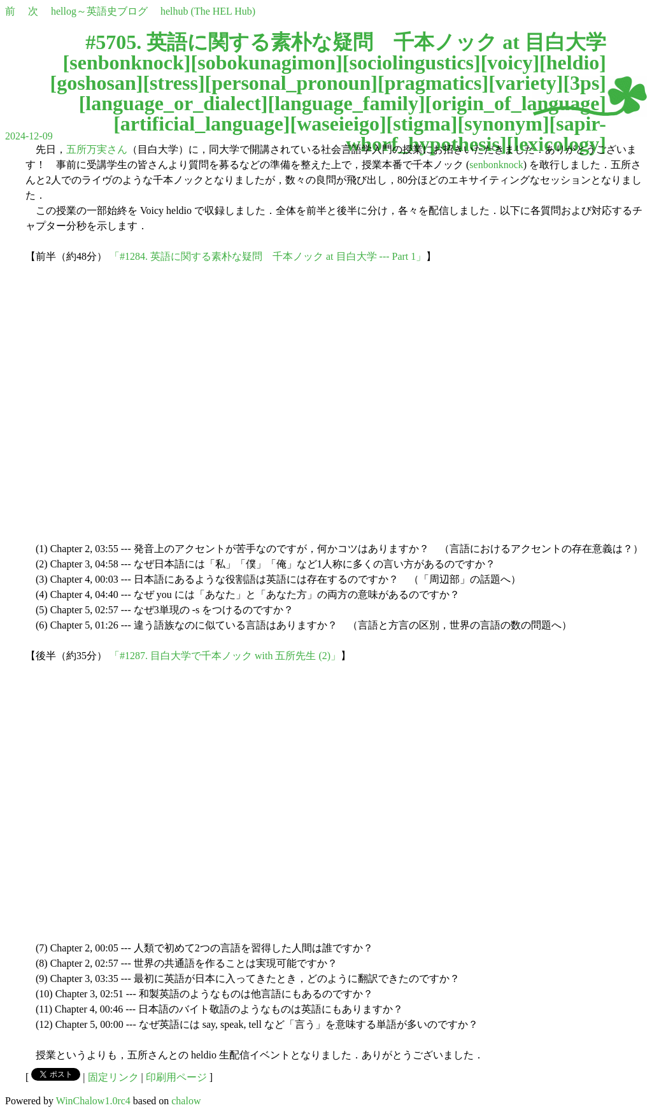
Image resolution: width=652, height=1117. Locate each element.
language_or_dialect (173, 103)
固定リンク (113, 1077)
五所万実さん (96, 149)
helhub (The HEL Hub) (207, 11)
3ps (584, 82)
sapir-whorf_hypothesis (476, 133)
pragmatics (433, 82)
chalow (186, 1100)
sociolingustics (411, 62)
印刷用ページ (176, 1077)
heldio (573, 62)
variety (525, 82)
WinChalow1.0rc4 (93, 1100)
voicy (509, 62)
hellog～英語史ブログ (99, 11)
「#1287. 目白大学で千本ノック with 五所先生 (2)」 (225, 655)
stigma (422, 123)
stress (174, 82)
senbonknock (126, 62)
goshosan (96, 82)
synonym (503, 123)
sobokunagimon (266, 62)
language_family (346, 103)
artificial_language (201, 123)
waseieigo (338, 123)
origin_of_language (515, 103)
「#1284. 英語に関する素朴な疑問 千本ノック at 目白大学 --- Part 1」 (268, 256)
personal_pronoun (291, 82)
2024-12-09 (29, 136)
